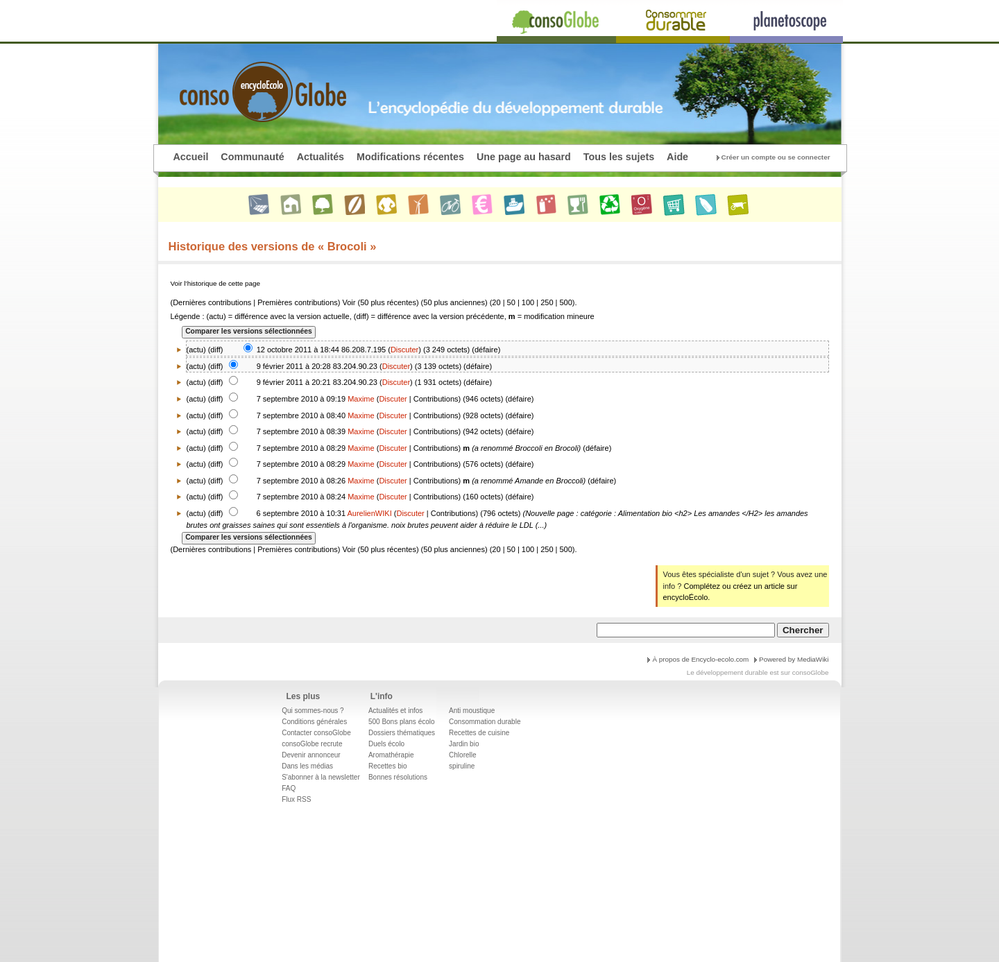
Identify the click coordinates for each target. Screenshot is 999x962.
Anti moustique (472, 710)
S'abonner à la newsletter (321, 777)
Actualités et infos (395, 710)
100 (528, 302)
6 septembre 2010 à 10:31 (301, 513)
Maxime (361, 399)
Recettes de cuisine (479, 733)
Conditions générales (314, 721)
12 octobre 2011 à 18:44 (298, 349)
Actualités (320, 156)
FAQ (289, 788)
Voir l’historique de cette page (216, 283)
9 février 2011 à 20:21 (294, 382)
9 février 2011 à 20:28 (294, 366)
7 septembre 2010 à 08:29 (301, 448)
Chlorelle (462, 755)
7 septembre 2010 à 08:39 (301, 431)
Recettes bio (387, 766)
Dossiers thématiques (401, 733)
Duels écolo (386, 744)
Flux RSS (296, 799)
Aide (677, 156)
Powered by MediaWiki (793, 659)
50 (511, 302)
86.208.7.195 (363, 349)
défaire (486, 349)
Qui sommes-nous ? (312, 710)
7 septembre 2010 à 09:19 (301, 399)
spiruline (462, 766)
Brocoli (567, 448)
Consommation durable (484, 721)
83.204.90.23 (355, 366)
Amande (529, 480)
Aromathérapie (391, 755)
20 (496, 302)
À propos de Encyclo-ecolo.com (700, 659)
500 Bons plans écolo (401, 721)
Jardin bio (464, 744)
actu (196, 366)
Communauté (252, 156)
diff (215, 349)
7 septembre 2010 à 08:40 (301, 415)
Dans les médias (307, 766)
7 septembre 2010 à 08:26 (301, 480)
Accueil (191, 156)
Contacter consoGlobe (316, 733)
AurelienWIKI (370, 513)
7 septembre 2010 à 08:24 (301, 496)
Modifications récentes (410, 156)
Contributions (436, 399)
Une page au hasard (524, 156)
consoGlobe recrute (312, 744)
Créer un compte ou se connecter (776, 157)
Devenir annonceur (311, 755)
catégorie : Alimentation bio (626, 513)
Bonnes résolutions (397, 777)
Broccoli (528, 448)
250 (546, 302)
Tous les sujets (618, 156)
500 (566, 302)
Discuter (404, 349)
